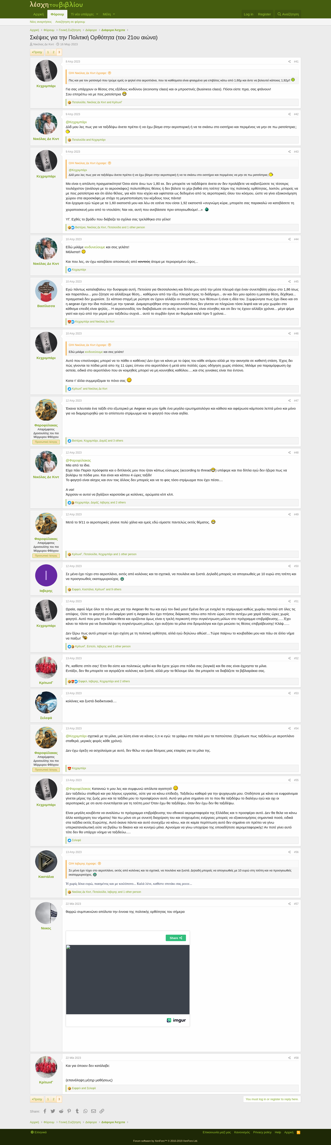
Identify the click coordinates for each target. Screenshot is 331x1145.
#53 (296, 693)
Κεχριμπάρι (46, 86)
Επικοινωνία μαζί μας (217, 1132)
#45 (296, 281)
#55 (296, 780)
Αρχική (38, 14)
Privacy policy (262, 1132)
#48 (296, 452)
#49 (296, 514)
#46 (296, 333)
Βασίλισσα (46, 306)
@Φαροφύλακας (78, 460)
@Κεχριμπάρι (76, 122)
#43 (296, 151)
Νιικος (46, 928)
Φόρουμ (57, 14)
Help (278, 1132)
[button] (97, 14)
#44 (296, 239)
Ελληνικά (39, 1132)
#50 (296, 566)
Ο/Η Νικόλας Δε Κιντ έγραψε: (88, 73)
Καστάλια (46, 877)
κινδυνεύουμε (95, 247)
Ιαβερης (46, 591)
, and (97, 102)
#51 (296, 601)
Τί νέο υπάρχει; (82, 14)
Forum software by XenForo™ (165, 1140)
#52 (296, 658)
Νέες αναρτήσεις (41, 21)
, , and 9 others (96, 589)
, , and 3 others (97, 440)
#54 (296, 728)
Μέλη (107, 14)
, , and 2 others (100, 502)
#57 (296, 903)
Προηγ (37, 52)
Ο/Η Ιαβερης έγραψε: (83, 863)
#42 (296, 114)
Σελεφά (46, 718)
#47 (296, 400)
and (89, 139)
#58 (296, 1057)
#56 (296, 852)
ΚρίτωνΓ (46, 683)
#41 (296, 61)
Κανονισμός (242, 1132)
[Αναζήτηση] (288, 14)
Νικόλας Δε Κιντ (43, 44)
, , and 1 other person (110, 227)
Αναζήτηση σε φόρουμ (70, 21)
